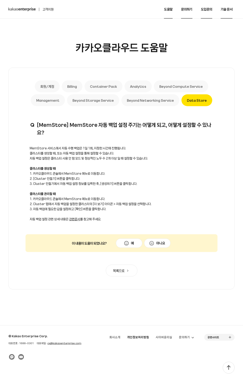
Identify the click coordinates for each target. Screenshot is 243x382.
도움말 (168, 9)
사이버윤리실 (164, 337)
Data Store (197, 100)
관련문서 (74, 219)
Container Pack (103, 86)
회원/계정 (47, 86)
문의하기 (186, 9)
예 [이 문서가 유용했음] (132, 242)
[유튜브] (21, 357)
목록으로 (121, 270)
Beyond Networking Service (150, 100)
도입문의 (206, 9)
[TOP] (229, 368)
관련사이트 (213, 337)
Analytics (138, 86)
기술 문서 (227, 9)
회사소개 (114, 337)
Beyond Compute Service (181, 86)
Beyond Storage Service (93, 100)
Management (47, 100)
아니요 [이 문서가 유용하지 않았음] (160, 242)
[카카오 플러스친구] (11, 357)
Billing (72, 86)
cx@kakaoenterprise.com (64, 343)
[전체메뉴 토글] (236, 9)
